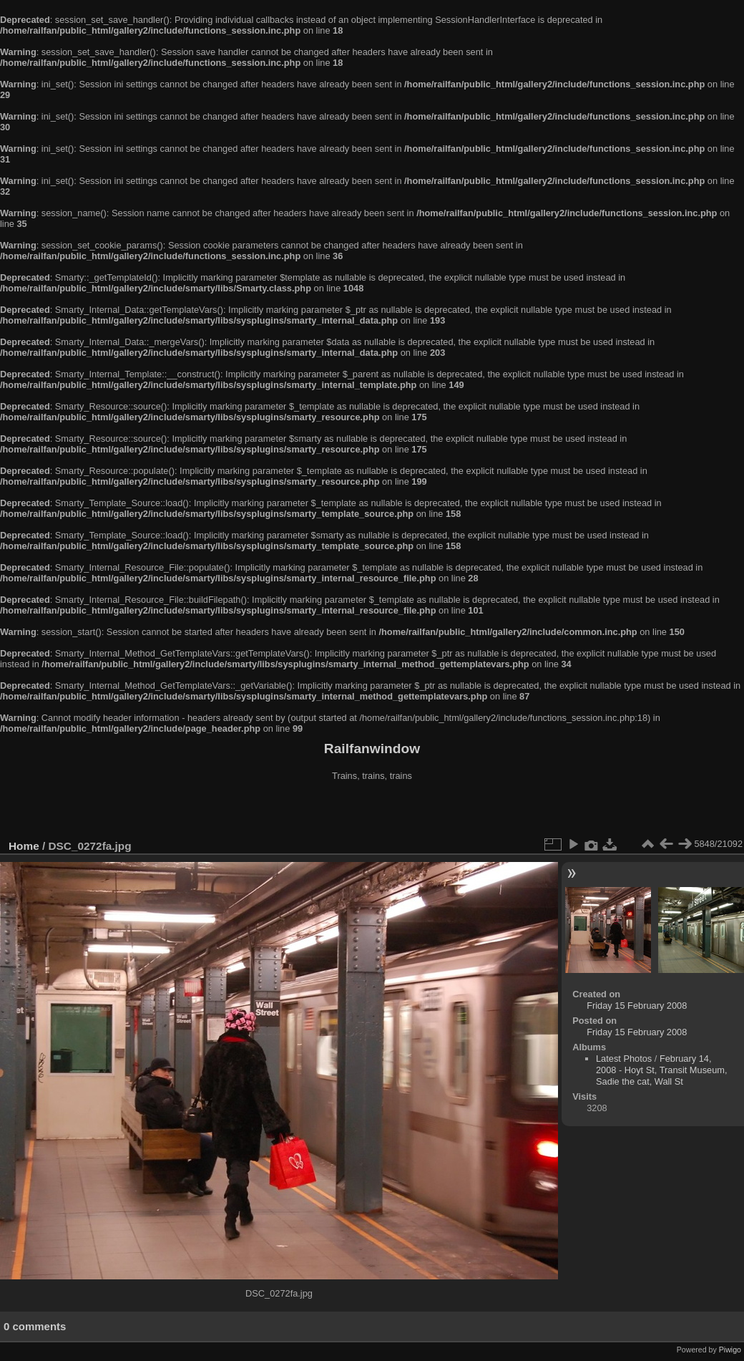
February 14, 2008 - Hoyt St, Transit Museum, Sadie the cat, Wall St (662, 1070)
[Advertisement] (372, 811)
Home (24, 846)
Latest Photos (624, 1058)
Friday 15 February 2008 (637, 1005)
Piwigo (730, 1349)
